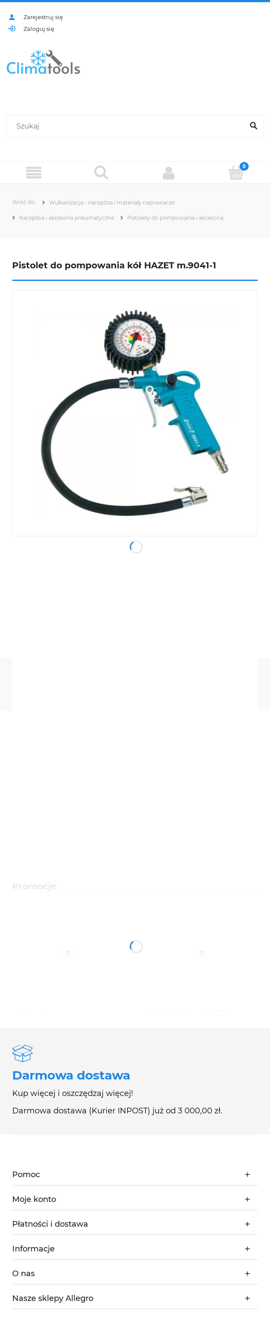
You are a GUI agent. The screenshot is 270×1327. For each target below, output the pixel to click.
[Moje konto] (169, 173)
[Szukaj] (253, 126)
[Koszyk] (236, 172)
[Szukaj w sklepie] (127, 126)
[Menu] (34, 173)
